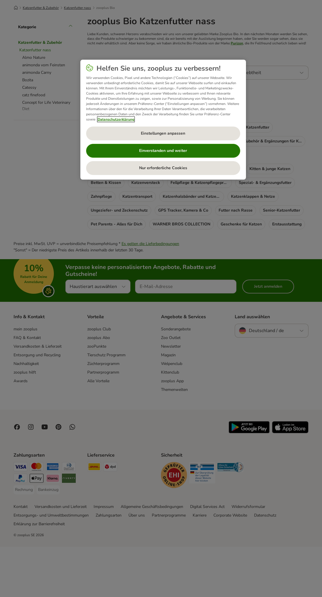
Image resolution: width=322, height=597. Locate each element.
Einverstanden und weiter (163, 150)
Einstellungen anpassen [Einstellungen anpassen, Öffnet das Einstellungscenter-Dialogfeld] (163, 133)
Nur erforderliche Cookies (163, 168)
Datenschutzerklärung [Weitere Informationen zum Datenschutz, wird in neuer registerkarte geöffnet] (116, 119)
